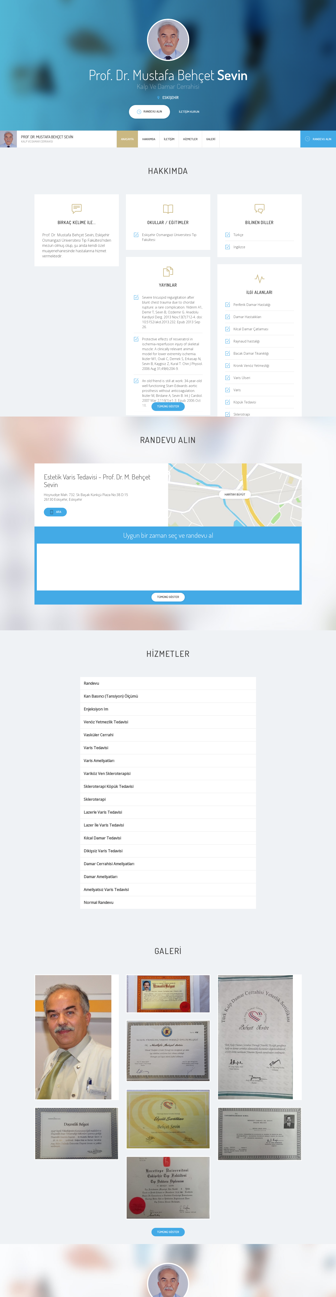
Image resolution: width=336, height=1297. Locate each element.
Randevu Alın (318, 138)
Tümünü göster (168, 406)
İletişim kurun (189, 111)
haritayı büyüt (235, 494)
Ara (55, 512)
